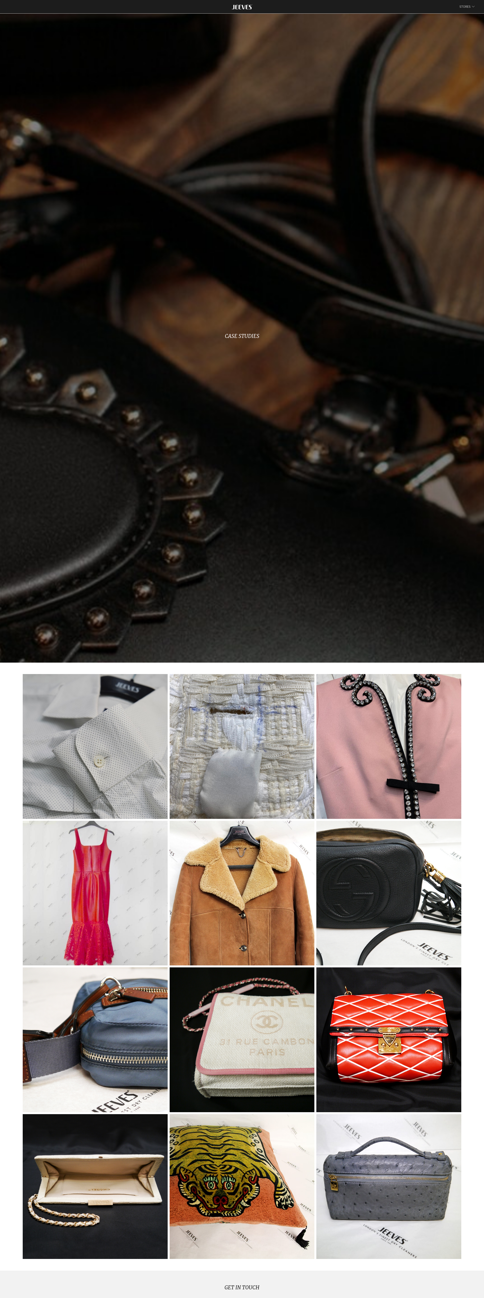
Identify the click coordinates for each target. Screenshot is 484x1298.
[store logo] (242, 6)
